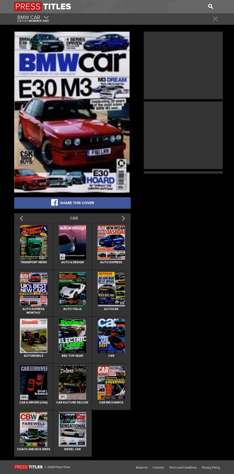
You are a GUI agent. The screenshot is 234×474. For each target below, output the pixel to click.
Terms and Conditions (183, 467)
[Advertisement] (183, 65)
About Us (142, 467)
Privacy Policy (211, 467)
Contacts (158, 467)
